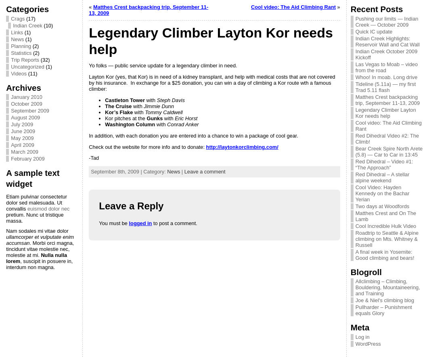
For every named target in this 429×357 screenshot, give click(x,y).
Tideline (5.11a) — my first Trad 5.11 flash (386, 87)
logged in (140, 223)
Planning (21, 46)
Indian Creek (27, 26)
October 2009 (26, 104)
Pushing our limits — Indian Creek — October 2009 (387, 22)
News (17, 39)
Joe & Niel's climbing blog (385, 300)
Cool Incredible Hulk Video (386, 226)
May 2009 (22, 138)
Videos (19, 74)
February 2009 (27, 159)
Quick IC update (374, 32)
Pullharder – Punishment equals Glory (384, 310)
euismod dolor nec (48, 209)
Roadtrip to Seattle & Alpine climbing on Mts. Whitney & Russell (387, 239)
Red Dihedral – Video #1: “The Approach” (384, 165)
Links (17, 32)
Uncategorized (27, 67)
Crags (18, 19)
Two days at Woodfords (383, 206)
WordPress (368, 344)
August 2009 (25, 118)
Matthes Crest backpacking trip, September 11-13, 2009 (388, 100)
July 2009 (22, 124)
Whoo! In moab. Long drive (387, 77)
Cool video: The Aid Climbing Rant (293, 7)
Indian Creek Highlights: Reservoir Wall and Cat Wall (388, 41)
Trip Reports (25, 60)
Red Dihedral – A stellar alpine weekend (383, 177)
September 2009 (30, 111)
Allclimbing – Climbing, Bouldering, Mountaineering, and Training (388, 287)
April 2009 (22, 145)
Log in (363, 337)
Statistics (21, 53)
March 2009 (24, 152)
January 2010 (26, 97)
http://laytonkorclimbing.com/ (242, 147)
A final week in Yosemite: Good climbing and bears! (385, 255)
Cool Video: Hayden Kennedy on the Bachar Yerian (383, 193)
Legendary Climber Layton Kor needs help (386, 113)
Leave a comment (205, 172)
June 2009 (23, 131)
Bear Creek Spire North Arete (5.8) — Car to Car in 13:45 (389, 152)
